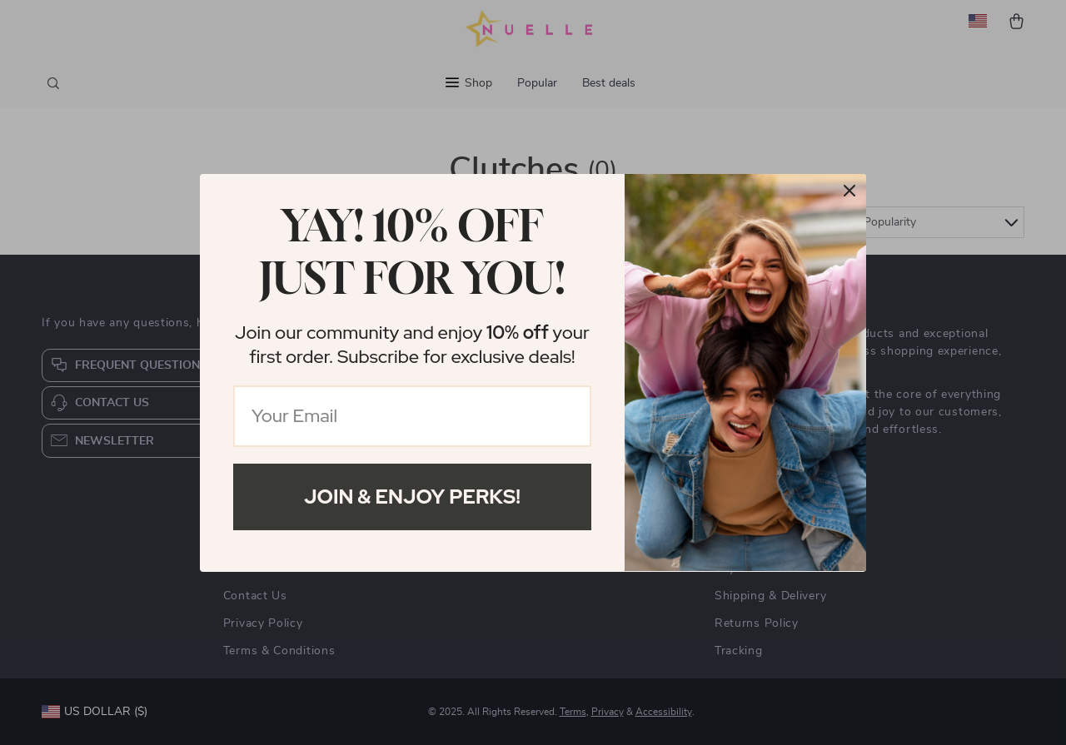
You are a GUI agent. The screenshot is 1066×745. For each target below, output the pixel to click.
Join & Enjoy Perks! (412, 496)
